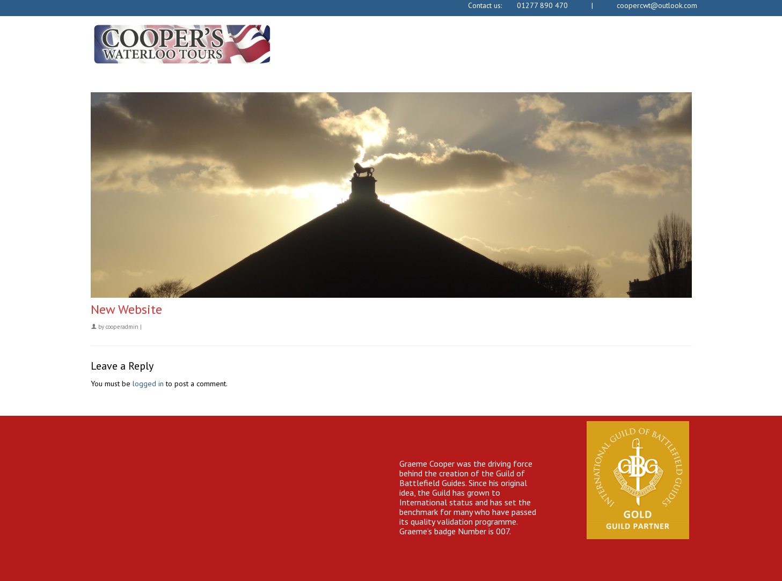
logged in (148, 383)
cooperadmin (122, 326)
